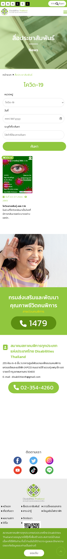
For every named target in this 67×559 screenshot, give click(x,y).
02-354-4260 (34, 388)
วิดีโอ (5, 523)
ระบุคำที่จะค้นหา (12, 127)
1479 (33, 323)
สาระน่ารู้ (27, 511)
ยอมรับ (34, 553)
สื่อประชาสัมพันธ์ (31, 506)
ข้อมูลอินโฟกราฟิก (52, 511)
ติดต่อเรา (27, 518)
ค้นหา (60, 3)
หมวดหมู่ (8, 94)
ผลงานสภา (8, 518)
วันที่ (6, 110)
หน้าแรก (7, 74)
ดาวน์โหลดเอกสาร (52, 506)
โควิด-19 (7, 157)
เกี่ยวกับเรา (8, 511)
